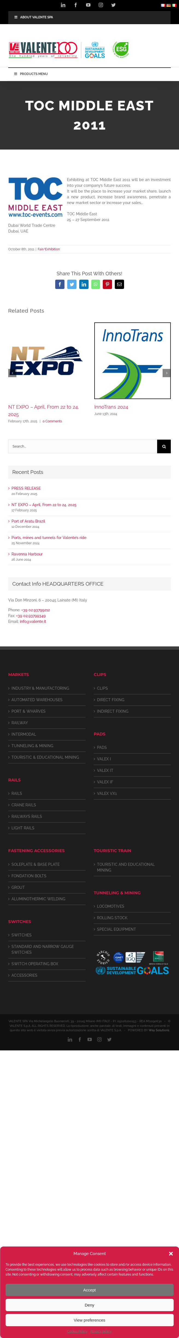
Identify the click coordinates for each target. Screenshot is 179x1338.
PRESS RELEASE (26, 488)
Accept (89, 1290)
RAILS (16, 793)
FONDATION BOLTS (28, 876)
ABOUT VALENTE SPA (33, 17)
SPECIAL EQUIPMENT (116, 929)
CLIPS (102, 688)
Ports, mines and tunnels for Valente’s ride (48, 537)
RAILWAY (19, 723)
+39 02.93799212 (35, 610)
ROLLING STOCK (112, 918)
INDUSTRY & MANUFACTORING (40, 688)
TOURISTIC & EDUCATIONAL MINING (45, 757)
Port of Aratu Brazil (28, 521)
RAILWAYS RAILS (26, 816)
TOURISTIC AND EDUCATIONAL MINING (126, 867)
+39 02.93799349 (31, 616)
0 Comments (52, 421)
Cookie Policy (77, 1331)
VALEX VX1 (107, 793)
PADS (102, 747)
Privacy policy (101, 1331)
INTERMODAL (23, 734)
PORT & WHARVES (28, 711)
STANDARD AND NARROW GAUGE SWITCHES (42, 949)
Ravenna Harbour (27, 554)
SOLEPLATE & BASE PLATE (35, 864)
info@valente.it (33, 621)
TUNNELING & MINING (32, 746)
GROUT (18, 887)
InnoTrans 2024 (111, 407)
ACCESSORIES (24, 975)
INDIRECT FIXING (112, 711)
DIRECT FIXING (110, 700)
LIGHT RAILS (22, 828)
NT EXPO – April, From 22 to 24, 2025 (44, 505)
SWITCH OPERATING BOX (34, 964)
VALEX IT (105, 770)
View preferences (89, 1320)
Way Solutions (159, 1030)
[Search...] (82, 446)
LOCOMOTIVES (110, 906)
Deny (89, 1305)
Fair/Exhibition (49, 249)
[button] (171, 1253)
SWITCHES (21, 935)
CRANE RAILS (23, 805)
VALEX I (104, 759)
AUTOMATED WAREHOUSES (37, 700)
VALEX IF (105, 782)
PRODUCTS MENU (31, 74)
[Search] (164, 446)
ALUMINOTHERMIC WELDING (38, 899)
